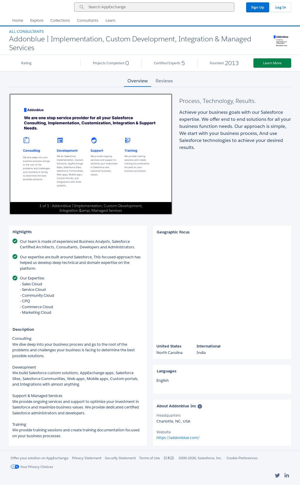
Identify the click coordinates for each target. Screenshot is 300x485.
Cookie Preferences (242, 457)
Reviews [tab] (164, 81)
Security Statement (120, 457)
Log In (280, 7)
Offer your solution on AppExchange (40, 457)
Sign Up (257, 7)
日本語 (168, 457)
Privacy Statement (86, 457)
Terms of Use (149, 457)
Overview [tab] (137, 81)
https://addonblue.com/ (178, 437)
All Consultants (26, 31)
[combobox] (154, 7)
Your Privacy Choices (32, 466)
